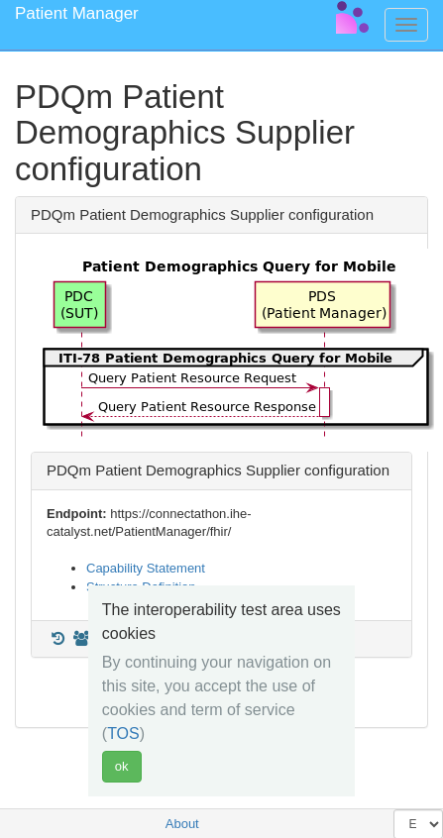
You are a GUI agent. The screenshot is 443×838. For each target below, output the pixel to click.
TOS (123, 733)
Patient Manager (77, 13)
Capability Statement (145, 568)
